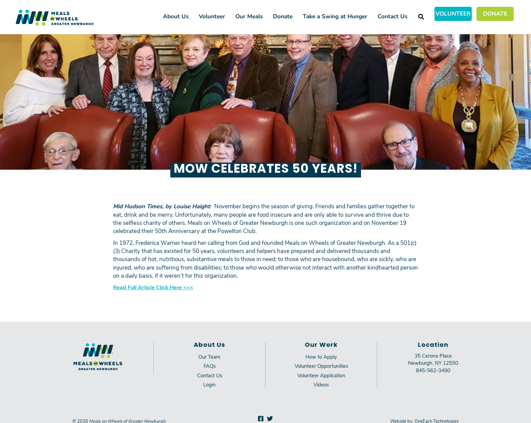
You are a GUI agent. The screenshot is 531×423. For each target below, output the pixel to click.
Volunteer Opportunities (321, 365)
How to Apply (321, 356)
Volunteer (453, 13)
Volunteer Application (321, 375)
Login (209, 384)
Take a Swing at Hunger (335, 16)
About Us (176, 16)
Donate (495, 13)
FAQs (210, 365)
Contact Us (392, 16)
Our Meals (249, 16)
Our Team (209, 356)
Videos (321, 384)
